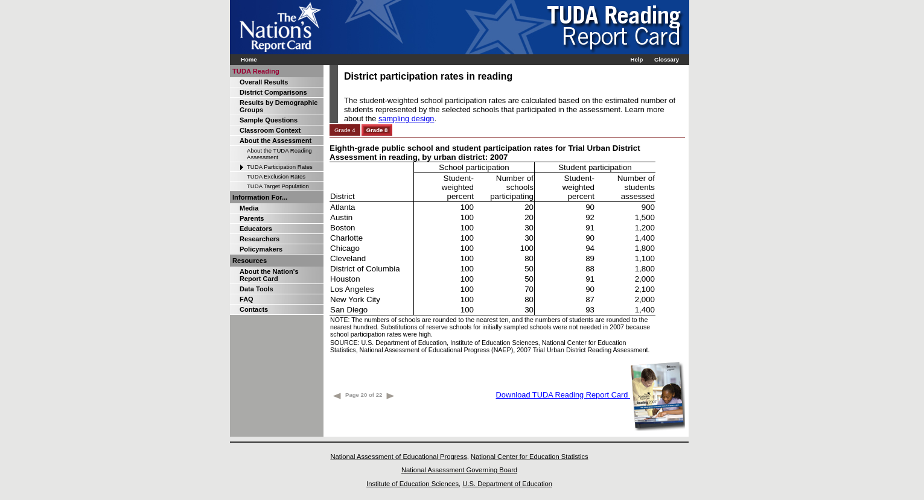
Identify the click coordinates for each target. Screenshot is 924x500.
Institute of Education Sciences (412, 483)
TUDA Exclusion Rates (276, 176)
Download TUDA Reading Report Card (590, 394)
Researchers (259, 238)
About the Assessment (275, 140)
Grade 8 (377, 130)
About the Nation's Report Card (269, 275)
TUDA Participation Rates (280, 166)
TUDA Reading (255, 71)
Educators (256, 228)
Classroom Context (270, 130)
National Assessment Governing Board (459, 469)
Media (249, 208)
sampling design (406, 118)
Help (636, 59)
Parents (252, 218)
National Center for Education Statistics (529, 456)
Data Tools (256, 289)
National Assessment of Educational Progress (398, 456)
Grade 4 (344, 130)
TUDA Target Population (278, 186)
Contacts (254, 309)
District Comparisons (273, 92)
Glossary (666, 59)
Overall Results (264, 82)
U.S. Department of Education (507, 483)
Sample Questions (269, 120)
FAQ (246, 299)
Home (249, 59)
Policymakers (261, 249)
